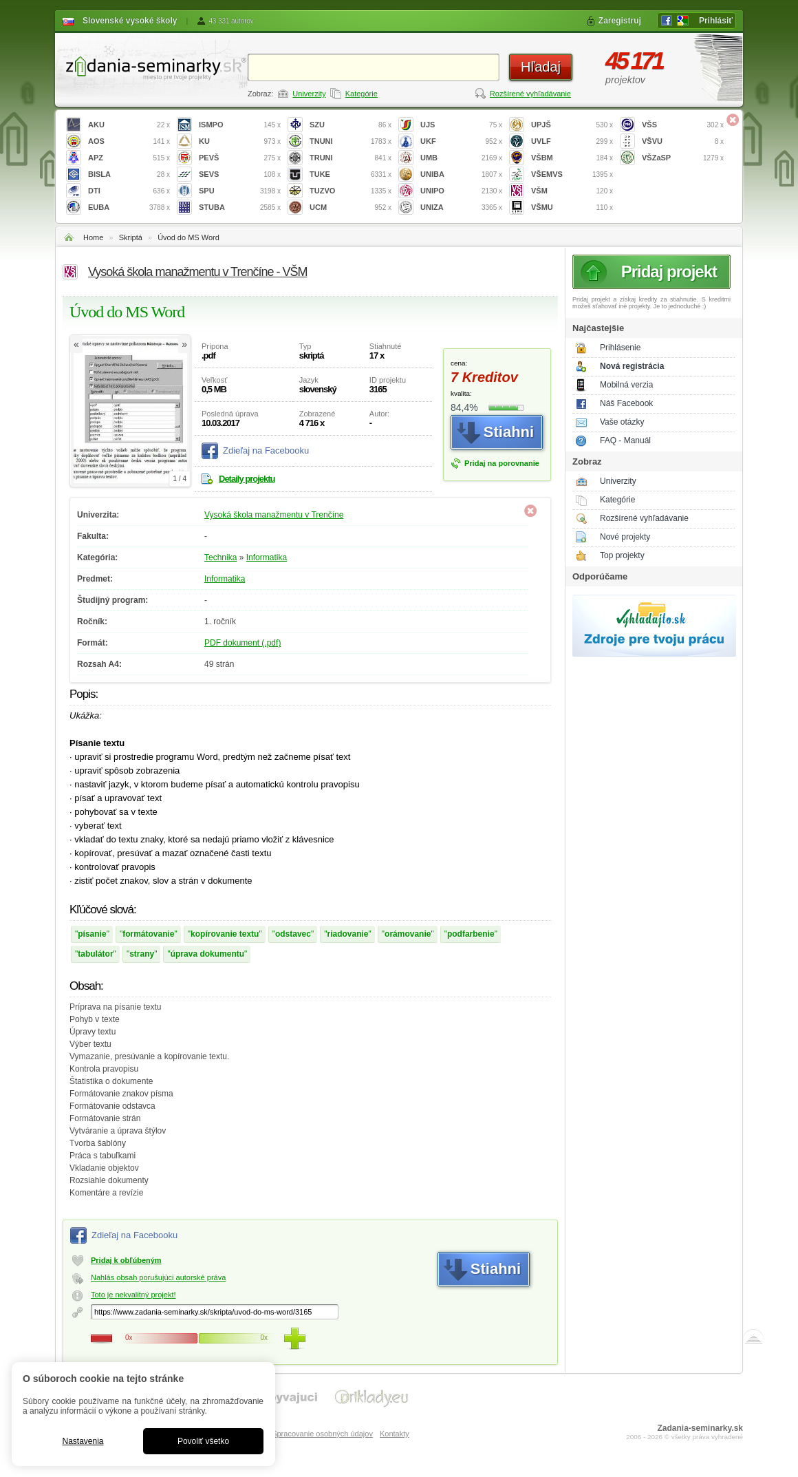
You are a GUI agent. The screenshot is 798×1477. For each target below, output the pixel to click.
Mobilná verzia (626, 385)
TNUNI (350, 141)
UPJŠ (572, 125)
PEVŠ (240, 158)
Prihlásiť (716, 20)
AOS (129, 141)
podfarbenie (471, 934)
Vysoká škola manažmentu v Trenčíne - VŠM (197, 272)
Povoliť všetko (203, 1441)
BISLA (129, 174)
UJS (461, 125)
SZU (350, 125)
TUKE (350, 174)
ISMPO (240, 125)
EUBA (129, 207)
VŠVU (683, 141)
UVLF (572, 141)
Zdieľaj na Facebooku (266, 450)
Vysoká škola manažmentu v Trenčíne (273, 515)
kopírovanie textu (225, 934)
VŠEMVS (572, 174)
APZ (129, 158)
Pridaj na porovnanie (501, 463)
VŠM (572, 191)
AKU (129, 125)
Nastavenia (82, 1441)
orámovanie (408, 934)
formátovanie (148, 934)
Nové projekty (625, 537)
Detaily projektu (247, 479)
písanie (92, 934)
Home (93, 237)
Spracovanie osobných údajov (322, 1434)
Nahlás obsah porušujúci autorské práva (158, 1277)
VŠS (683, 125)
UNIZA (461, 207)
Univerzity (308, 93)
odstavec (293, 934)
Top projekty (622, 555)
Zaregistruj (619, 20)
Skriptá (130, 237)
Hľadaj (541, 66)
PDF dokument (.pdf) (242, 643)
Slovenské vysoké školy (130, 20)
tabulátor (95, 954)
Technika (220, 557)
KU (240, 141)
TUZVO (350, 191)
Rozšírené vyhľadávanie (530, 93)
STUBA (240, 207)
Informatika (266, 557)
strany (141, 954)
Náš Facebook (626, 403)
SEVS (240, 174)
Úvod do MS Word (188, 237)
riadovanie (348, 934)
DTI (129, 191)
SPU (240, 191)
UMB (461, 158)
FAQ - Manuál (625, 440)
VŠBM (572, 158)
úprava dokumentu (207, 954)
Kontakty (394, 1434)
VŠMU (572, 207)
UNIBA (461, 174)
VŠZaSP (683, 158)
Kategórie (361, 93)
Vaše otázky (622, 422)
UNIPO (461, 191)
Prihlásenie (620, 347)
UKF (461, 141)
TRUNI (350, 158)
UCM (350, 207)
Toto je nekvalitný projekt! (133, 1294)
